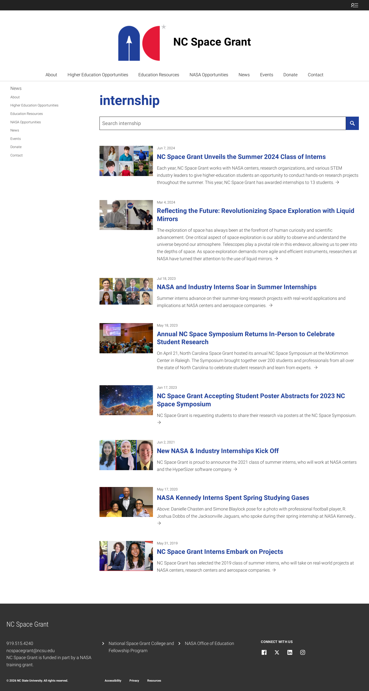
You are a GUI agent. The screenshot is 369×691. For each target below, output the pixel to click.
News (244, 74)
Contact (315, 74)
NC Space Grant (212, 41)
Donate (290, 74)
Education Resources (158, 74)
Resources (154, 680)
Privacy (134, 680)
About (51, 74)
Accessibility (113, 680)
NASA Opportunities (209, 74)
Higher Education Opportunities (98, 74)
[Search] (352, 123)
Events (266, 74)
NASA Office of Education (209, 643)
